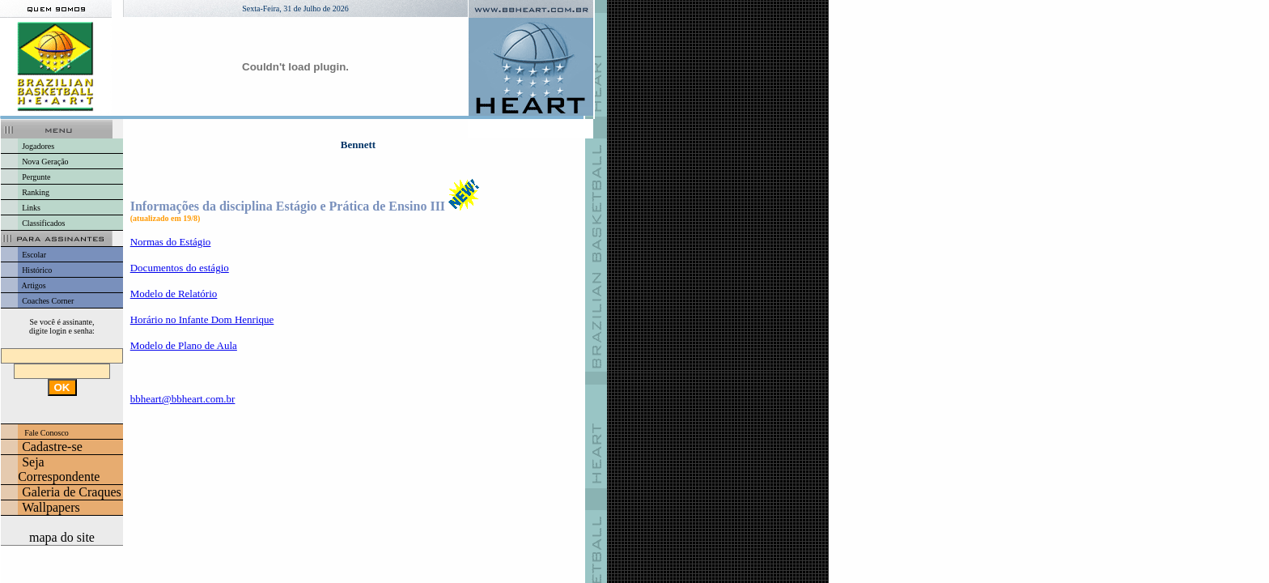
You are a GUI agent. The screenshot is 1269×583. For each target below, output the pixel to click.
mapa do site (62, 537)
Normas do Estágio (170, 242)
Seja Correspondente (59, 469)
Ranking (35, 192)
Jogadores (38, 146)
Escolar (34, 254)
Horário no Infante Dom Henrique (202, 319)
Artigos (34, 285)
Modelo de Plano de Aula (183, 345)
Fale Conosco (46, 432)
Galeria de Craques (71, 492)
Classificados (43, 223)
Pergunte (36, 176)
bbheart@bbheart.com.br (183, 399)
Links (31, 207)
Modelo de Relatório (174, 293)
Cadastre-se (52, 446)
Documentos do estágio (179, 268)
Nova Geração (45, 161)
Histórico (37, 270)
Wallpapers (51, 507)
